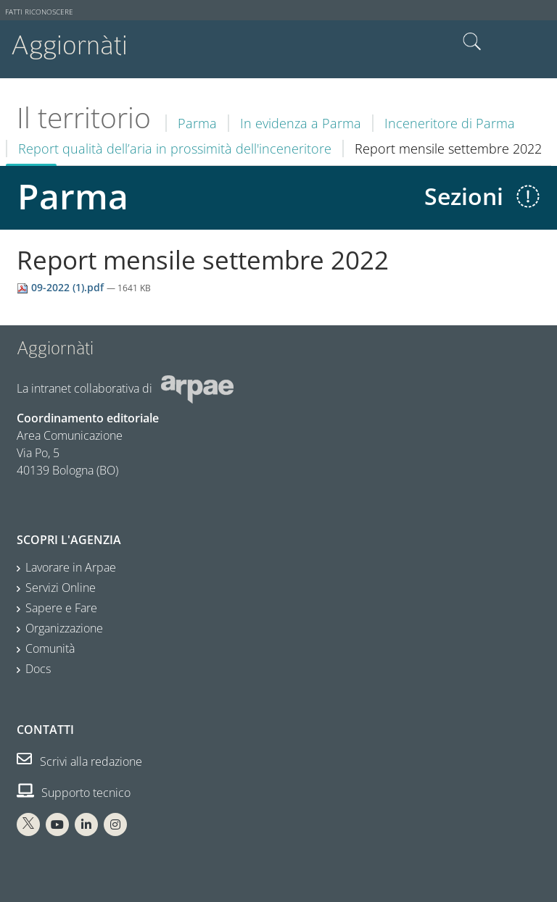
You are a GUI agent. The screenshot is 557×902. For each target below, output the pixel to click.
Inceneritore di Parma (449, 123)
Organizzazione (64, 628)
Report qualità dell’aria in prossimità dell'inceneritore (174, 148)
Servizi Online (60, 588)
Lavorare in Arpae (70, 567)
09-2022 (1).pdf (62, 287)
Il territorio (84, 117)
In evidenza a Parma (300, 123)
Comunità (50, 648)
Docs (38, 669)
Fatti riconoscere (39, 12)
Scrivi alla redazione (79, 761)
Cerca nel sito (472, 42)
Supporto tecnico (74, 793)
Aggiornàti (69, 45)
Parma (197, 123)
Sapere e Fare (61, 608)
